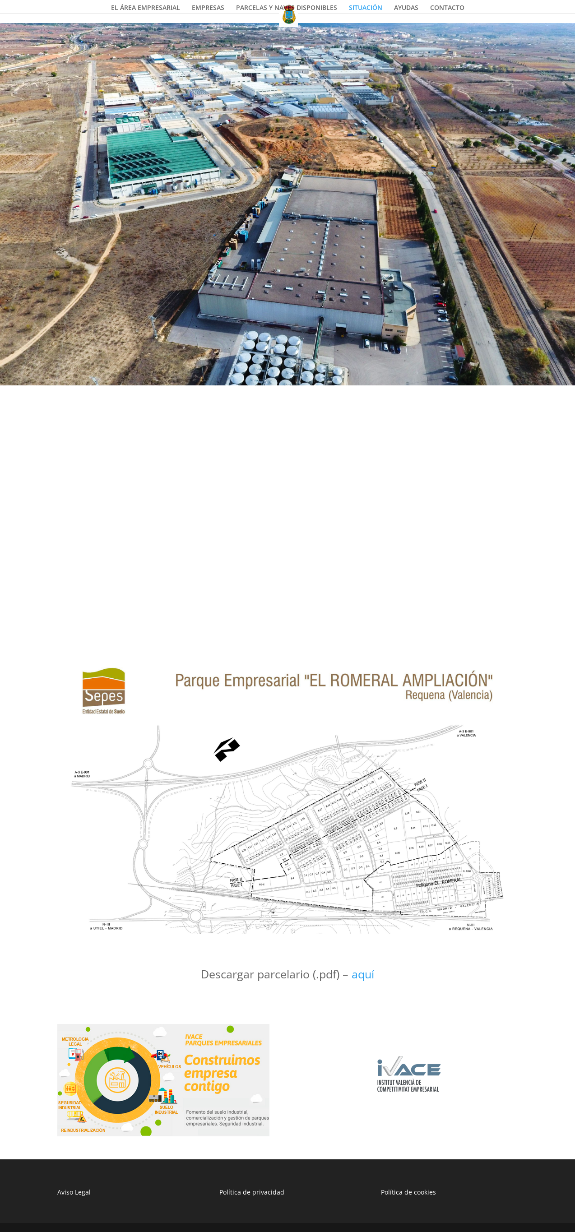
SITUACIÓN (365, 8)
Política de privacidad (251, 1192)
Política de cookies (408, 1192)
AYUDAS (406, 8)
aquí (363, 974)
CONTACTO (447, 8)
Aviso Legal (74, 1192)
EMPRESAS (208, 8)
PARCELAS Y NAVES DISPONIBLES (286, 8)
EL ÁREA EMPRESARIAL (145, 8)
